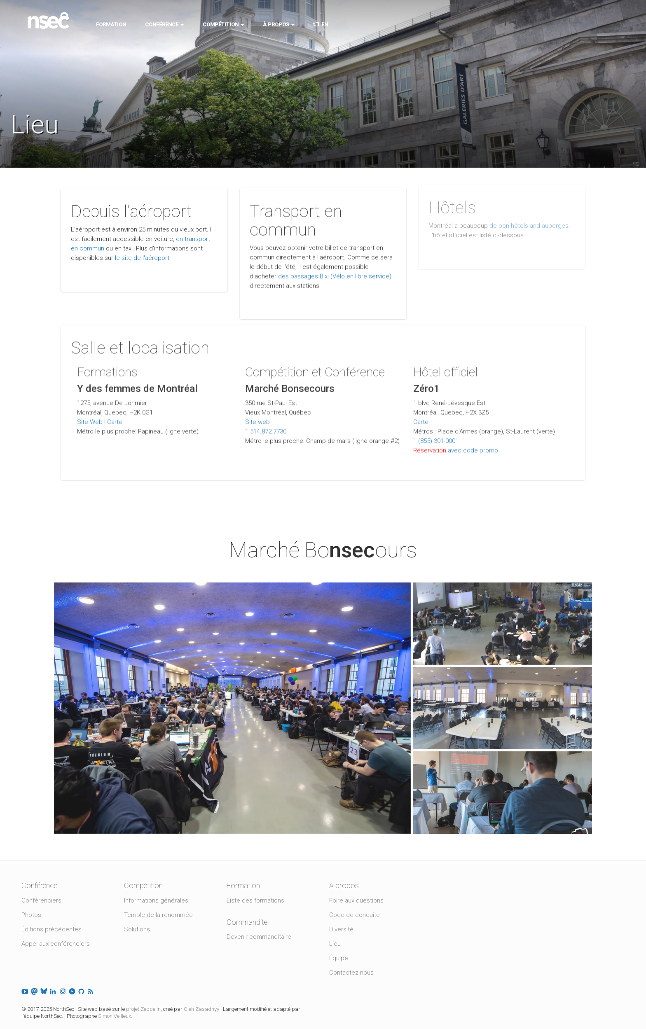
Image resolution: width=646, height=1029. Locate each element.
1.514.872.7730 (265, 427)
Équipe (338, 958)
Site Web (90, 417)
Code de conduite (354, 915)
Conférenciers (41, 900)
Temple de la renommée (158, 915)
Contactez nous (351, 972)
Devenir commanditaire (259, 936)
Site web (257, 417)
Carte (114, 417)
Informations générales (156, 900)
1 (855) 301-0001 (436, 436)
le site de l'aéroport (142, 258)
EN (321, 24)
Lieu (335, 943)
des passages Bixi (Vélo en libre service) (334, 274)
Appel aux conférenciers (55, 943)
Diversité (341, 929)
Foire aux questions (356, 900)
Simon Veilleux (114, 1016)
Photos (31, 915)
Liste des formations (255, 900)
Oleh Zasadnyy (201, 1009)
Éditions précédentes (51, 929)
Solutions (137, 929)
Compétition (223, 24)
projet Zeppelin (143, 1009)
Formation (111, 24)
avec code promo (473, 446)
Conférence (164, 24)
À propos (279, 24)
